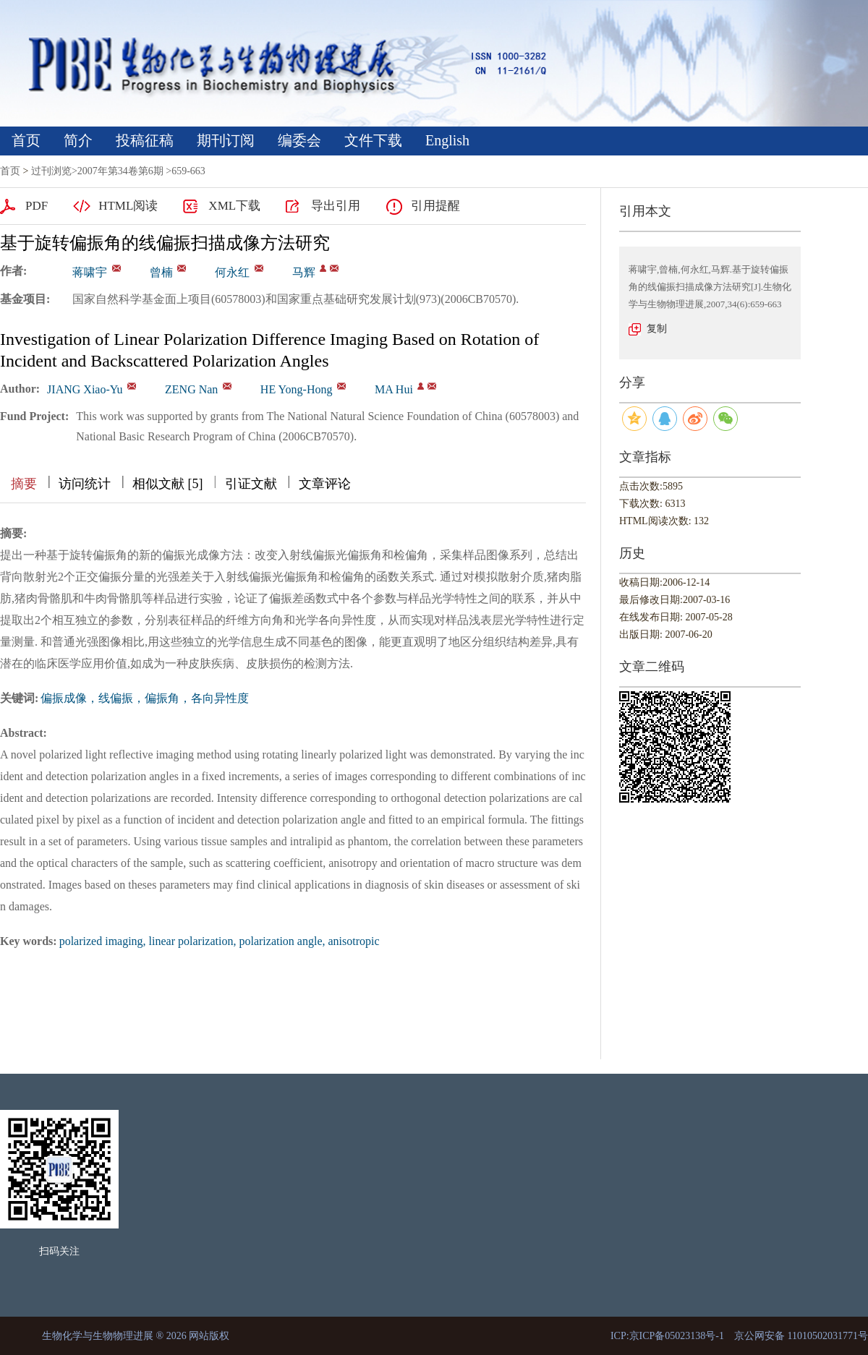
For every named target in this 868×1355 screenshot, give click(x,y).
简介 (78, 140)
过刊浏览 (51, 171)
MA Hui (394, 389)
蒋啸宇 (89, 272)
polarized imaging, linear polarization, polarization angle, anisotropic (219, 941)
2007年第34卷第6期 (120, 171)
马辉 (303, 272)
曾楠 (161, 272)
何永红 (232, 272)
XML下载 (234, 206)
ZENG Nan (191, 389)
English (447, 140)
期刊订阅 (226, 140)
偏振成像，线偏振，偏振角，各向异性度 (145, 698)
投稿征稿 (145, 140)
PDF (36, 206)
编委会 (299, 140)
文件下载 (373, 140)
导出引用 (335, 206)
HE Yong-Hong (296, 389)
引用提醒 (435, 206)
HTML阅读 (128, 206)
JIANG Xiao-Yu (84, 389)
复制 (657, 328)
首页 (26, 140)
